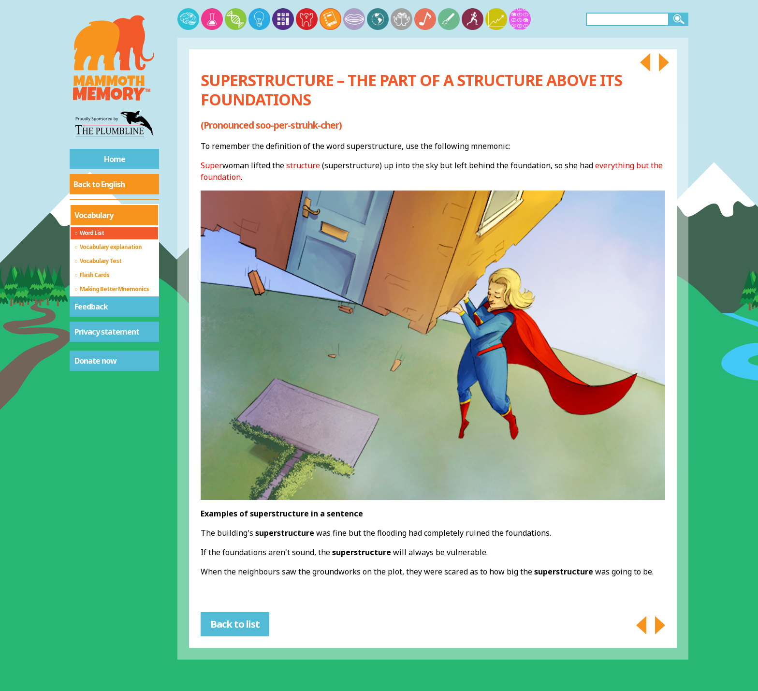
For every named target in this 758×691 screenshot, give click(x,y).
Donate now (95, 360)
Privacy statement (106, 331)
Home (114, 159)
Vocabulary (93, 215)
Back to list (235, 624)
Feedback (91, 306)
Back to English (99, 184)
